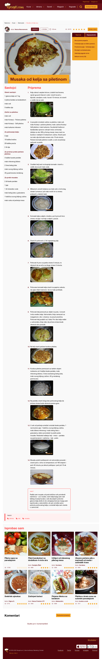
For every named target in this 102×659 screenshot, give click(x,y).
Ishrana (39, 7)
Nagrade (72, 7)
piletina (11, 518)
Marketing (36, 650)
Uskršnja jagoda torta (82, 53)
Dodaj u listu (93, 29)
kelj (19, 518)
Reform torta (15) (80, 56)
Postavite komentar (63, 615)
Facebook (60, 650)
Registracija (86, 1)
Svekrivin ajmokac (16, 587)
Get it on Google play (92, 646)
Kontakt (41, 650)
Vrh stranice (92, 640)
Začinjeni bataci (39, 587)
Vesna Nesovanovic (21, 29)
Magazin (60, 7)
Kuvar (29, 7)
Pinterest (94, 650)
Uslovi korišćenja (28, 650)
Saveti (49, 7)
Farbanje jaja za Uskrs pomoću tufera (85, 43)
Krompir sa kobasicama (82, 50)
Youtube (77, 650)
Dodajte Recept (91, 7)
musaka (27, 518)
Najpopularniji (91, 35)
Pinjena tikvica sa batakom (63, 587)
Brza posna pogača (81, 40)
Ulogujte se (94, 1)
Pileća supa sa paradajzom (16, 550)
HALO (15, 653)
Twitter (69, 650)
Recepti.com (14, 6)
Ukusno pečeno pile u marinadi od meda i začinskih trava (86, 550)
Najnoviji (78, 35)
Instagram (86, 650)
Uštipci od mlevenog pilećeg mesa (63, 550)
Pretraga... (81, 7)
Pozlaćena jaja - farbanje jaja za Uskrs (85, 47)
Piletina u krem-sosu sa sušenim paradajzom (86, 587)
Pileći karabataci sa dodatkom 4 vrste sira (39, 550)
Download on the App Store (81, 646)
